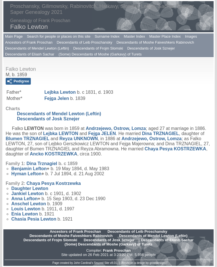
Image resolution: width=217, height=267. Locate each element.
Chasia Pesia (33, 219)
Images (191, 36)
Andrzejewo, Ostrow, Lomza (116, 128)
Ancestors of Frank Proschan (29, 42)
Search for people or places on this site (58, 36)
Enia (24, 214)
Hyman (26, 173)
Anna (24, 198)
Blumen (27, 138)
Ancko (53, 153)
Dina (160, 133)
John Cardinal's (83, 262)
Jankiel (27, 193)
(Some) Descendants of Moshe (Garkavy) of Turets (100, 54)
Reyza (78, 138)
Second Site (101, 262)
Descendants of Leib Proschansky (84, 42)
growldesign (156, 262)
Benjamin (29, 168)
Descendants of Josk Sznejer (151, 48)
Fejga (56, 98)
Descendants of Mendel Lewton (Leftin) (37, 48)
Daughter (29, 188)
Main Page (14, 36)
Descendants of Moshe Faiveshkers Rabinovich (155, 42)
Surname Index (107, 36)
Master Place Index (165, 36)
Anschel (28, 203)
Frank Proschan (117, 250)
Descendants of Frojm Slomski (98, 48)
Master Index (134, 36)
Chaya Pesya (175, 148)
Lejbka (60, 92)
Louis (25, 208)
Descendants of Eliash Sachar (29, 54)
